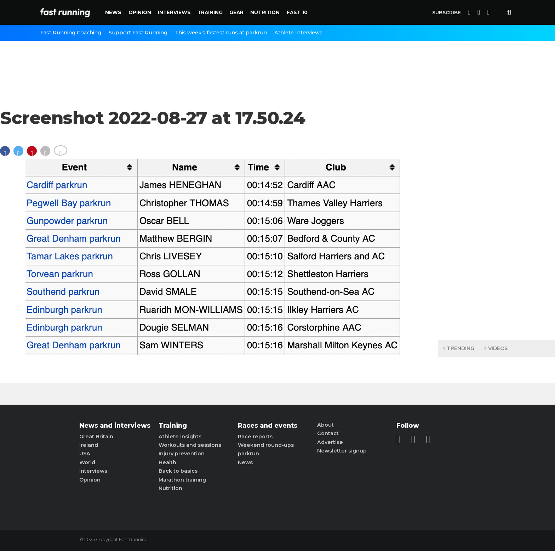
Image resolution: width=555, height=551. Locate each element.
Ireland (88, 445)
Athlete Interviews (298, 32)
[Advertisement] (497, 223)
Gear (236, 12)
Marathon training (182, 479)
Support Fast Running (138, 32)
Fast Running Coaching (70, 32)
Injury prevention (182, 453)
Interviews (174, 12)
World (87, 462)
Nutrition (265, 12)
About (325, 424)
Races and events (267, 425)
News (113, 12)
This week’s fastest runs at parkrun (221, 32)
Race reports (255, 436)
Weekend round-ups (266, 445)
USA (84, 453)
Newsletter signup (342, 450)
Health (167, 462)
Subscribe (446, 12)
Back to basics (178, 470)
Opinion (139, 12)
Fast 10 (297, 12)
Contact (328, 433)
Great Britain (96, 436)
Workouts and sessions (190, 445)
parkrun (248, 453)
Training (210, 12)
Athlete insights (180, 436)
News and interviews (114, 425)
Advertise (330, 442)
